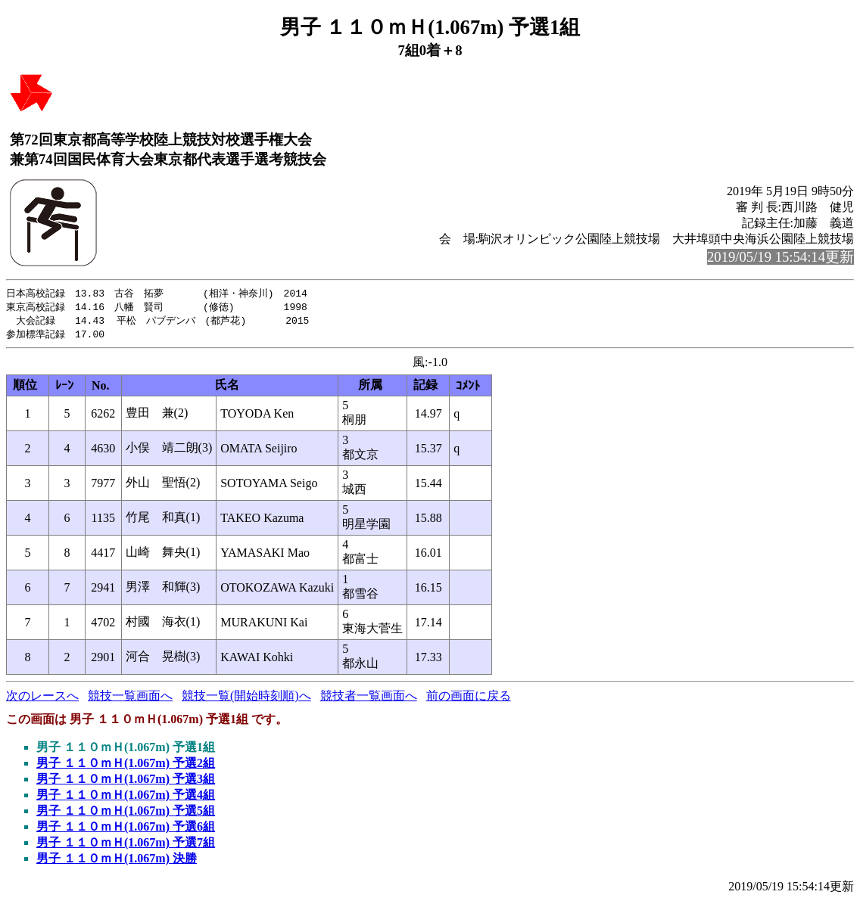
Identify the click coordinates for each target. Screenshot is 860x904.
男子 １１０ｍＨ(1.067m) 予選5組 (125, 813)
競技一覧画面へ (130, 698)
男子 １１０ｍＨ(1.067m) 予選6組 (125, 829)
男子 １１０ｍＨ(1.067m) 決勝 (116, 861)
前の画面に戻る (468, 698)
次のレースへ (42, 698)
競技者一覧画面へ (368, 698)
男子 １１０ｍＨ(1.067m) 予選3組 (125, 781)
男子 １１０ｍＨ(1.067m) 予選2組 (125, 766)
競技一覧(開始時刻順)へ (246, 698)
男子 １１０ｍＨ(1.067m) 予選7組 (125, 845)
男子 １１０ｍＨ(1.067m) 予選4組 (125, 797)
